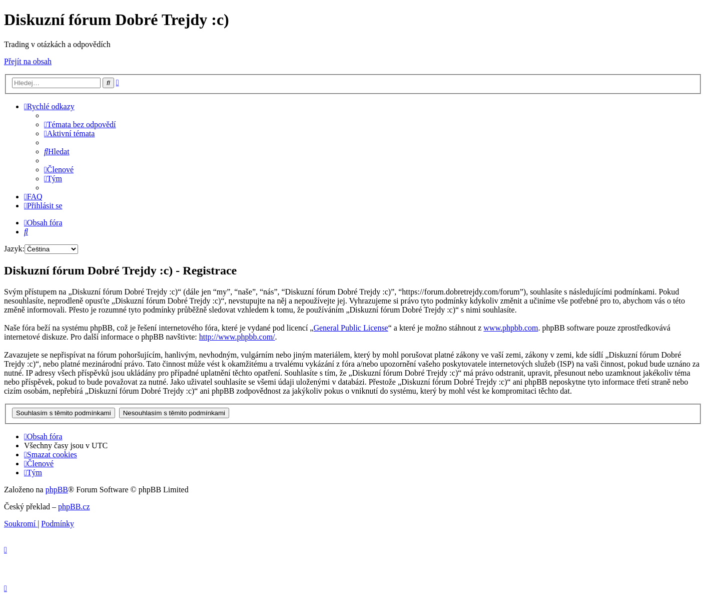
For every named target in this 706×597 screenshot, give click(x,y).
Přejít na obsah (28, 61)
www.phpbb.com (510, 328)
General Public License (350, 328)
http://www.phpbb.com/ (237, 337)
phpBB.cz (74, 506)
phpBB (57, 489)
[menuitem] (80, 124)
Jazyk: (14, 248)
